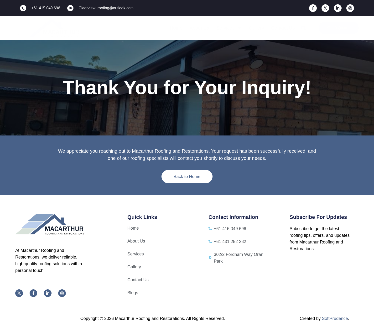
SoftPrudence (335, 318)
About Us (199, 28)
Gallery (256, 28)
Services (229, 28)
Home (176, 28)
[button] (303, 28)
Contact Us (283, 28)
